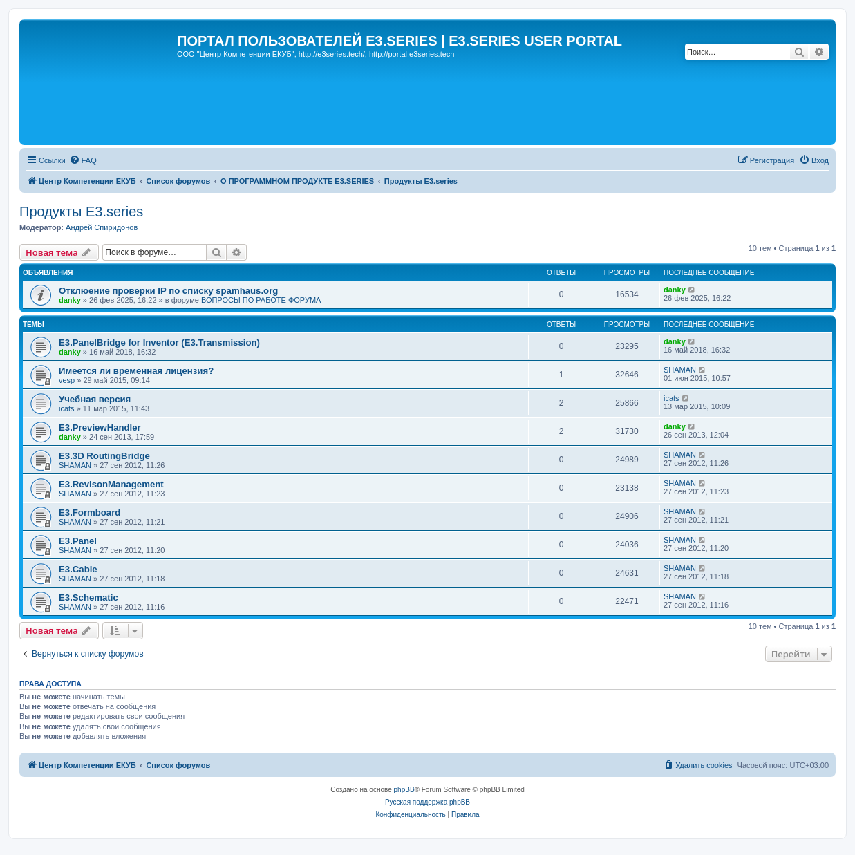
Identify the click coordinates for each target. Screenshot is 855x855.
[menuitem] (83, 160)
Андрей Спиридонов (102, 227)
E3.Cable (78, 569)
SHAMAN (680, 370)
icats (67, 408)
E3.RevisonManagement (111, 484)
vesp (67, 380)
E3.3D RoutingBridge (104, 456)
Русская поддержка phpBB (427, 802)
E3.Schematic (88, 597)
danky (70, 300)
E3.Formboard (89, 512)
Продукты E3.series (81, 211)
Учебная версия (95, 399)
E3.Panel (78, 541)
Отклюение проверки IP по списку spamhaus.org (168, 290)
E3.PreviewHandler (100, 427)
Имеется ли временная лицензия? (136, 371)
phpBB (404, 789)
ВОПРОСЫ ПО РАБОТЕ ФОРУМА (261, 300)
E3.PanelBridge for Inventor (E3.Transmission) (159, 342)
